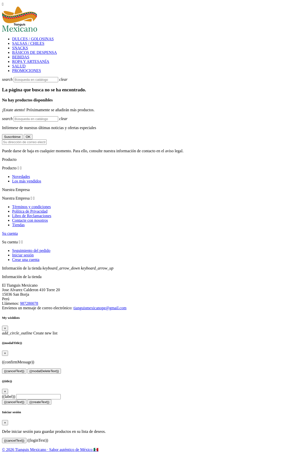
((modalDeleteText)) (44, 371)
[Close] (5, 328)
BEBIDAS (20, 57)
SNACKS (20, 48)
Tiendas (18, 225)
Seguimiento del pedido (31, 250)
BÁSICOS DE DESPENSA (34, 52)
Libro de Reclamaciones (31, 216)
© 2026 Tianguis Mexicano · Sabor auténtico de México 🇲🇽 (50, 449)
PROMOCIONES (26, 70)
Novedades (21, 176)
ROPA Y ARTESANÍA (30, 61)
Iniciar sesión (23, 255)
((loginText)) (37, 440)
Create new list (29, 333)
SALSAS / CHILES (28, 43)
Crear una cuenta (25, 259)
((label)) (8, 396)
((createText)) (39, 402)
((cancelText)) (14, 371)
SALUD (18, 66)
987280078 (29, 303)
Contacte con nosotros (30, 220)
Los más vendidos (26, 181)
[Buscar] (36, 79)
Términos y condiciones (31, 207)
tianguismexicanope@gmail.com (99, 308)
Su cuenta (10, 233)
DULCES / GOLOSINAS (33, 39)
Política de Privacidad (29, 211)
